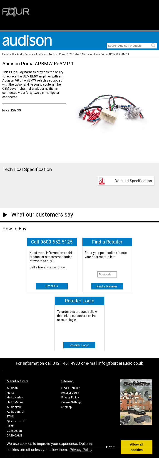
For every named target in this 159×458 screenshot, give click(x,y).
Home (5, 54)
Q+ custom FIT (16, 421)
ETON (10, 416)
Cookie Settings (71, 402)
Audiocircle (14, 407)
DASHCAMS (14, 435)
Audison (41, 54)
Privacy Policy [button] (81, 450)
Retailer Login (70, 392)
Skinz (10, 426)
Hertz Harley (15, 397)
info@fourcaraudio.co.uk (120, 363)
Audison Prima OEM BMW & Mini (67, 54)
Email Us (52, 286)
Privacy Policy (70, 397)
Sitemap (66, 407)
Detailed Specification (133, 180)
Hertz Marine (15, 402)
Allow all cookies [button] (136, 447)
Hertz (10, 392)
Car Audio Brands (22, 54)
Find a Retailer (70, 388)
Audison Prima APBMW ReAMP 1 (109, 54)
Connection (14, 430)
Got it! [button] (111, 447)
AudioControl (15, 411)
